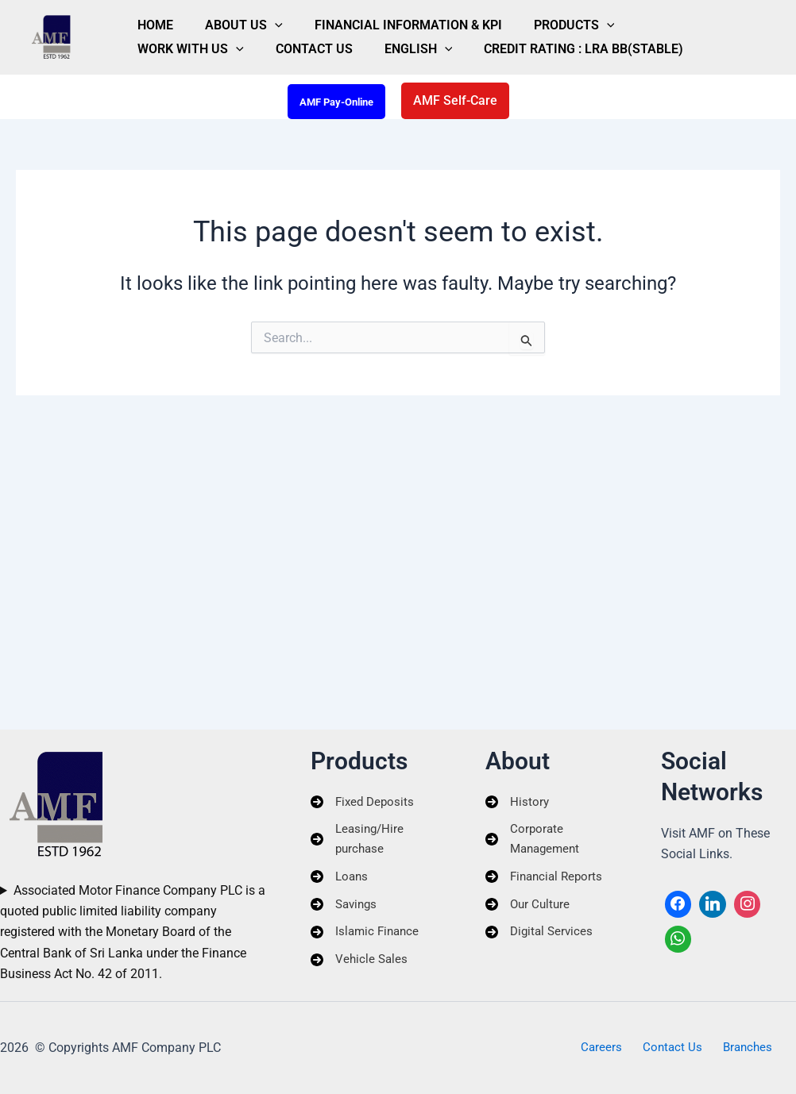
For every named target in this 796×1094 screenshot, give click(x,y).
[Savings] (346, 908)
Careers (607, 1047)
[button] (246, 19)
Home (146, 18)
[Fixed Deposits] (364, 801)
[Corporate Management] (552, 840)
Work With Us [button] (613, 19)
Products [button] (507, 19)
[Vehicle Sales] (360, 966)
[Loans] (340, 879)
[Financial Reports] (546, 879)
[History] (517, 801)
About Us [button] (215, 19)
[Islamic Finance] (367, 937)
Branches (741, 1047)
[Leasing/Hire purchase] (378, 840)
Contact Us (166, 55)
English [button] (252, 55)
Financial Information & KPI (360, 18)
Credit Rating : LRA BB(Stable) (398, 55)
